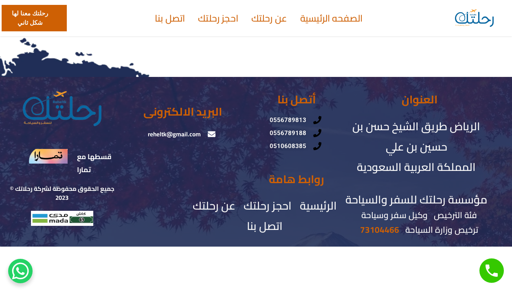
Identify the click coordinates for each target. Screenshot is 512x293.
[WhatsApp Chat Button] (20, 271)
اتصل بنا (170, 18)
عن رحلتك (269, 18)
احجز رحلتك (218, 18)
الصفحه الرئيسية (331, 18)
